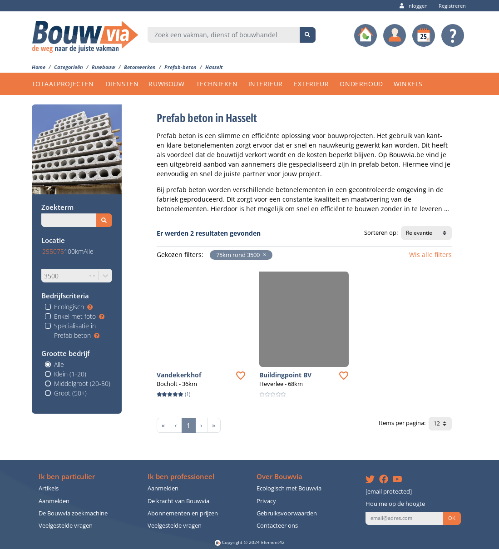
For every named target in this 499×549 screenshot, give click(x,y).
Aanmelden (54, 501)
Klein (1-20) (70, 374)
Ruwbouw (103, 67)
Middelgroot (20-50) (82, 383)
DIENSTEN (122, 83)
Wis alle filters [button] (430, 254)
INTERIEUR (265, 83)
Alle (59, 364)
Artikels (49, 488)
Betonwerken (140, 67)
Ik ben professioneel (181, 476)
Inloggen (414, 5)
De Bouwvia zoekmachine (73, 513)
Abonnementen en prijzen (183, 513)
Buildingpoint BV (285, 375)
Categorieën (68, 67)
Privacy (266, 501)
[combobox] (224, 35)
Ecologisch (73, 306)
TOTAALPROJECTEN (63, 83)
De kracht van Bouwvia (178, 501)
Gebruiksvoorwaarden (287, 513)
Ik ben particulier (67, 476)
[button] (263, 255)
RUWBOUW (166, 83)
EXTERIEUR (311, 83)
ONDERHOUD (361, 83)
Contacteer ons (277, 525)
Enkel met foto (79, 316)
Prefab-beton (180, 67)
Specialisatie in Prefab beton (76, 330)
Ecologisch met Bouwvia (289, 488)
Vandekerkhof (179, 375)
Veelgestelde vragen (66, 525)
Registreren (450, 5)
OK (451, 518)
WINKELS (408, 83)
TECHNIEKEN (217, 83)
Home (38, 67)
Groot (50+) (70, 393)
